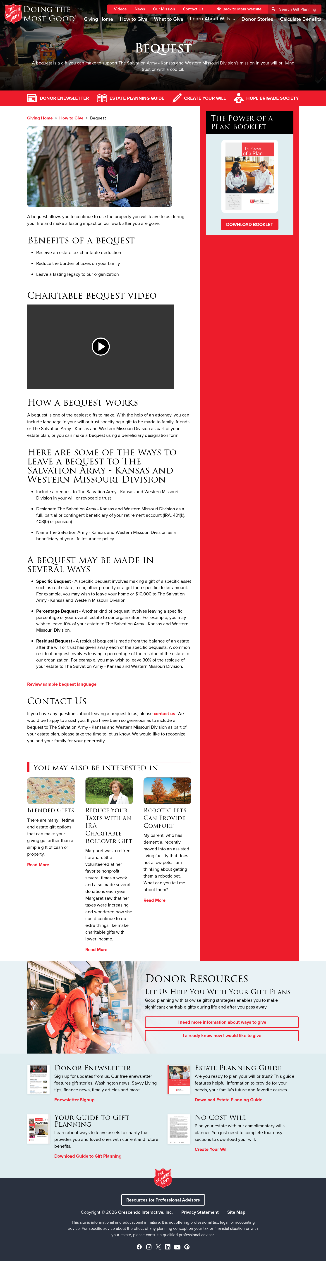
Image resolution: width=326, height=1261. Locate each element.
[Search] (273, 9)
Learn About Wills (210, 18)
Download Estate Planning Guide (228, 1099)
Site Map (236, 1212)
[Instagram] (149, 1246)
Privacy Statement (200, 1212)
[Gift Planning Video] (100, 347)
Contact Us (193, 9)
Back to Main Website (242, 9)
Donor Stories (257, 19)
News (140, 9)
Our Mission (164, 9)
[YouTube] (177, 1246)
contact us (164, 713)
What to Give (168, 19)
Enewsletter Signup (74, 1099)
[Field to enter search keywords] (299, 9)
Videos (120, 9)
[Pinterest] (187, 1246)
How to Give (134, 19)
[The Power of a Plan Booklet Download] (249, 185)
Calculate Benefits (300, 19)
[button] (100, 347)
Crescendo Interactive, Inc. (145, 1212)
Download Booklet (249, 224)
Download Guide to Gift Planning (88, 1156)
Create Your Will (211, 1149)
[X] (158, 1246)
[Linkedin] (168, 1246)
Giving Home (98, 19)
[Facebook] (139, 1246)
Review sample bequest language (61, 684)
